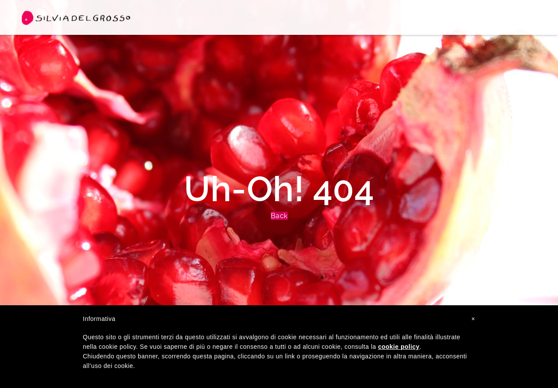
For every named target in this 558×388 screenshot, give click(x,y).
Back (279, 216)
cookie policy (398, 346)
